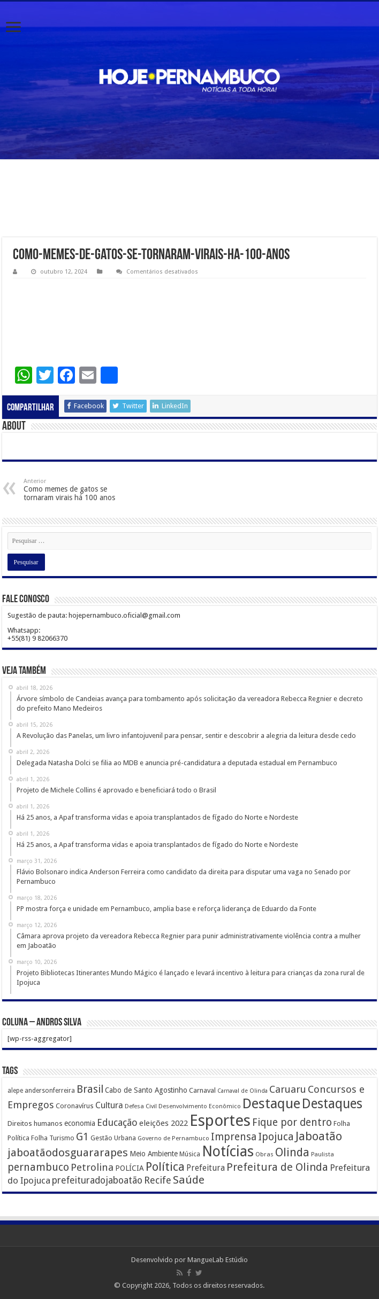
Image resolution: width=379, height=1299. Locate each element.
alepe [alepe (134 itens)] (15, 1090)
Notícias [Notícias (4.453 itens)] (228, 1151)
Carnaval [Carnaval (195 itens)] (202, 1090)
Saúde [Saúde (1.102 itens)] (188, 1179)
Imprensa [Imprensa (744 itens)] (233, 1137)
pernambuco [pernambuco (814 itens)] (38, 1167)
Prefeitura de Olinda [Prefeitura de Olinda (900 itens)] (277, 1167)
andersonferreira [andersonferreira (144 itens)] (50, 1090)
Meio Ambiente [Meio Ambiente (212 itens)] (154, 1153)
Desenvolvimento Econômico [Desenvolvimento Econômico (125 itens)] (199, 1106)
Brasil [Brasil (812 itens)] (90, 1089)
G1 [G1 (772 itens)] (82, 1137)
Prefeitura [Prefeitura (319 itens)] (205, 1168)
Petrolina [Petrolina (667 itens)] (92, 1167)
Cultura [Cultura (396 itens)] (109, 1105)
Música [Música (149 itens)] (189, 1154)
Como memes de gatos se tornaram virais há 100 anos (78, 490)
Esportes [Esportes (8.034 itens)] (220, 1120)
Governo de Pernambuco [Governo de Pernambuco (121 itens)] (173, 1138)
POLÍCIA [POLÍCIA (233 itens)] (129, 1168)
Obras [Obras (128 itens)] (264, 1154)
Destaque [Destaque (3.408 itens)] (271, 1103)
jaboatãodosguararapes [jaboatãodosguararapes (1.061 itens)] (67, 1152)
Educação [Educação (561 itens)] (117, 1122)
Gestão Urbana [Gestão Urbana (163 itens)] (113, 1138)
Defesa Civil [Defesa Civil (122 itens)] (141, 1106)
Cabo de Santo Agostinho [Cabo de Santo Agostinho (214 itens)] (146, 1090)
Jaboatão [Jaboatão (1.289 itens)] (318, 1136)
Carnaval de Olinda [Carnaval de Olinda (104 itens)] (242, 1090)
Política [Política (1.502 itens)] (165, 1166)
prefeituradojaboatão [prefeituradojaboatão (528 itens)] (97, 1180)
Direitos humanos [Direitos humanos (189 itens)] (35, 1123)
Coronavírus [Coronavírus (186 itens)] (75, 1106)
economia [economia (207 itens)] (79, 1123)
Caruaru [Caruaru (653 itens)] (287, 1089)
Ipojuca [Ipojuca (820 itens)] (276, 1137)
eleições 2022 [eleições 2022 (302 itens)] (163, 1123)
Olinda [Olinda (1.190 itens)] (292, 1152)
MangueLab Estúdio (217, 1260)
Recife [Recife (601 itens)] (157, 1180)
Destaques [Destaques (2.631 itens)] (332, 1103)
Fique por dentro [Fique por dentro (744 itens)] (292, 1122)
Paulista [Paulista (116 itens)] (322, 1154)
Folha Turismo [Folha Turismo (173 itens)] (52, 1138)
